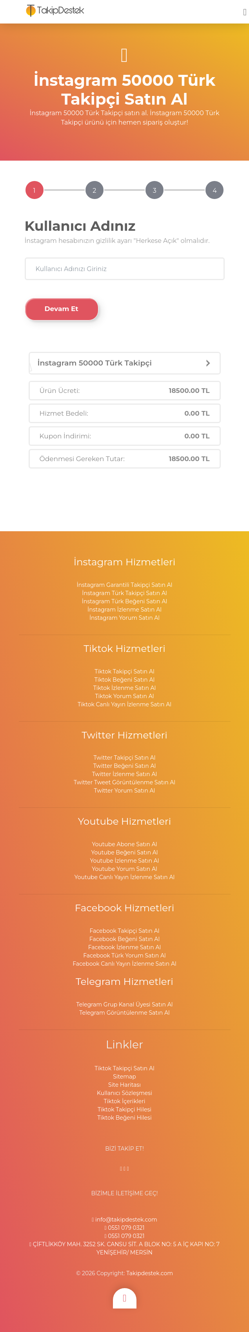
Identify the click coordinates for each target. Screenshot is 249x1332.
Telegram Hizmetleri (124, 981)
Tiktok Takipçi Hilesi (124, 1109)
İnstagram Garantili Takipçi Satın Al (124, 584)
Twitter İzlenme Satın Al (124, 774)
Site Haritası (124, 1084)
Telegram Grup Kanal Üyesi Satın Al (124, 1004)
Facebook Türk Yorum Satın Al (124, 955)
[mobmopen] (245, 8)
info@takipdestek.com (124, 1219)
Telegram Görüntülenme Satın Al (124, 1012)
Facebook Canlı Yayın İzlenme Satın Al (124, 963)
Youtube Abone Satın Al (124, 844)
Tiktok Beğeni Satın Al (125, 679)
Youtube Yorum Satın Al (124, 868)
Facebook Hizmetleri (124, 908)
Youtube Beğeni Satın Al (124, 852)
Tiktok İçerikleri (124, 1101)
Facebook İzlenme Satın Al (124, 947)
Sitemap (124, 1076)
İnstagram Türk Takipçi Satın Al (124, 593)
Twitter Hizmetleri (124, 735)
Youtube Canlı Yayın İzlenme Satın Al (124, 877)
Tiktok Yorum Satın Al (124, 696)
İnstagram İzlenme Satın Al (124, 609)
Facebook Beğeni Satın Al (124, 939)
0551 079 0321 (124, 1227)
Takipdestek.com (149, 1273)
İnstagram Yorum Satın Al (124, 617)
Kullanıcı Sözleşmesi (124, 1093)
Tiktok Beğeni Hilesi (124, 1117)
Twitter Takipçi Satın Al (124, 757)
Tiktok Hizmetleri (124, 648)
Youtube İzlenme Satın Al (124, 860)
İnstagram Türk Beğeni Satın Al (124, 601)
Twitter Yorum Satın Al (124, 790)
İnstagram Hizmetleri (125, 562)
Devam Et (61, 309)
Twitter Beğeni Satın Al (124, 765)
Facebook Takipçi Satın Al (124, 930)
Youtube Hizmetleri (124, 821)
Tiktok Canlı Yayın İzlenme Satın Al (124, 704)
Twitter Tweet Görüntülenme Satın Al (124, 782)
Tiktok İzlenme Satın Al (124, 687)
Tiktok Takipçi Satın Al (124, 671)
